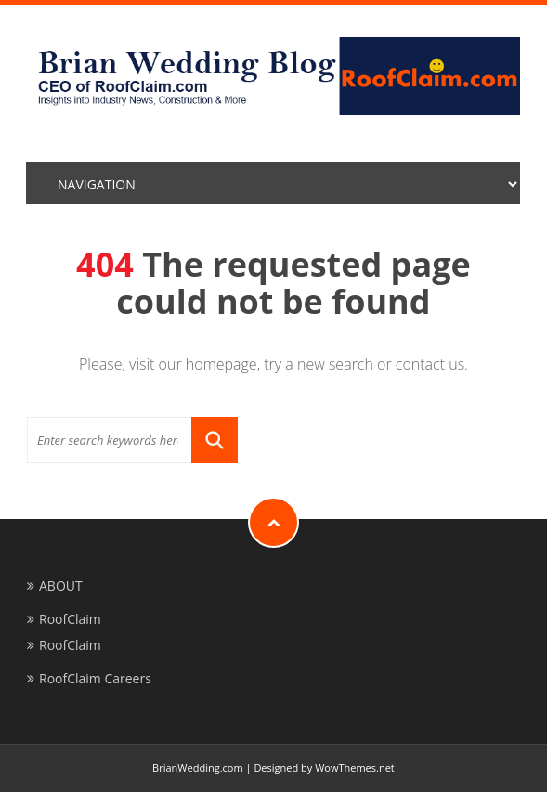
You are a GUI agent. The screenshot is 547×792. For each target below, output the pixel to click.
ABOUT (61, 585)
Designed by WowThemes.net (324, 767)
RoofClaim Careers (95, 678)
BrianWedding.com (197, 767)
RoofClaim (70, 619)
